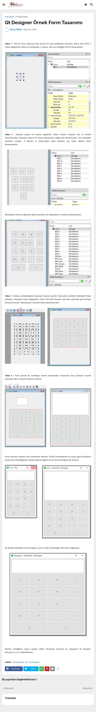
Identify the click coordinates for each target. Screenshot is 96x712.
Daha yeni (8, 688)
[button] (4, 4)
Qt (27, 662)
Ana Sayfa (9, 17)
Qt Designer (34, 662)
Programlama (22, 17)
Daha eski (87, 688)
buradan (16, 652)
